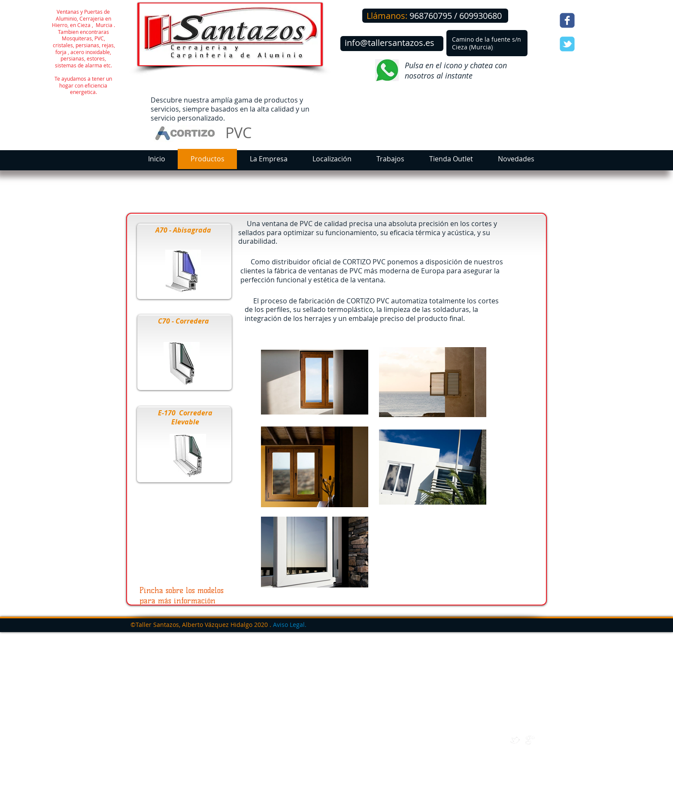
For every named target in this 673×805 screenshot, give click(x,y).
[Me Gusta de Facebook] (595, 21)
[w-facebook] (500, 740)
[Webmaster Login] (516, 800)
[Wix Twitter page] (567, 43)
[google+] (530, 740)
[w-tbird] (515, 740)
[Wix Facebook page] (567, 20)
